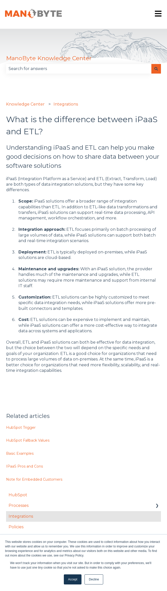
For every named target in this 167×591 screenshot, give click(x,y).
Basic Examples (20, 453)
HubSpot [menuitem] (18, 494)
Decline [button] (94, 579)
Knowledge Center (25, 104)
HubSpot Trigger (21, 427)
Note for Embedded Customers (34, 479)
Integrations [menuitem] (21, 516)
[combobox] (78, 69)
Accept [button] (72, 579)
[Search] (156, 69)
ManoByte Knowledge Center (49, 58)
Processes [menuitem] (19, 505)
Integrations (65, 104)
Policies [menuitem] (16, 526)
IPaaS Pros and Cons (24, 466)
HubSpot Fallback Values (27, 440)
